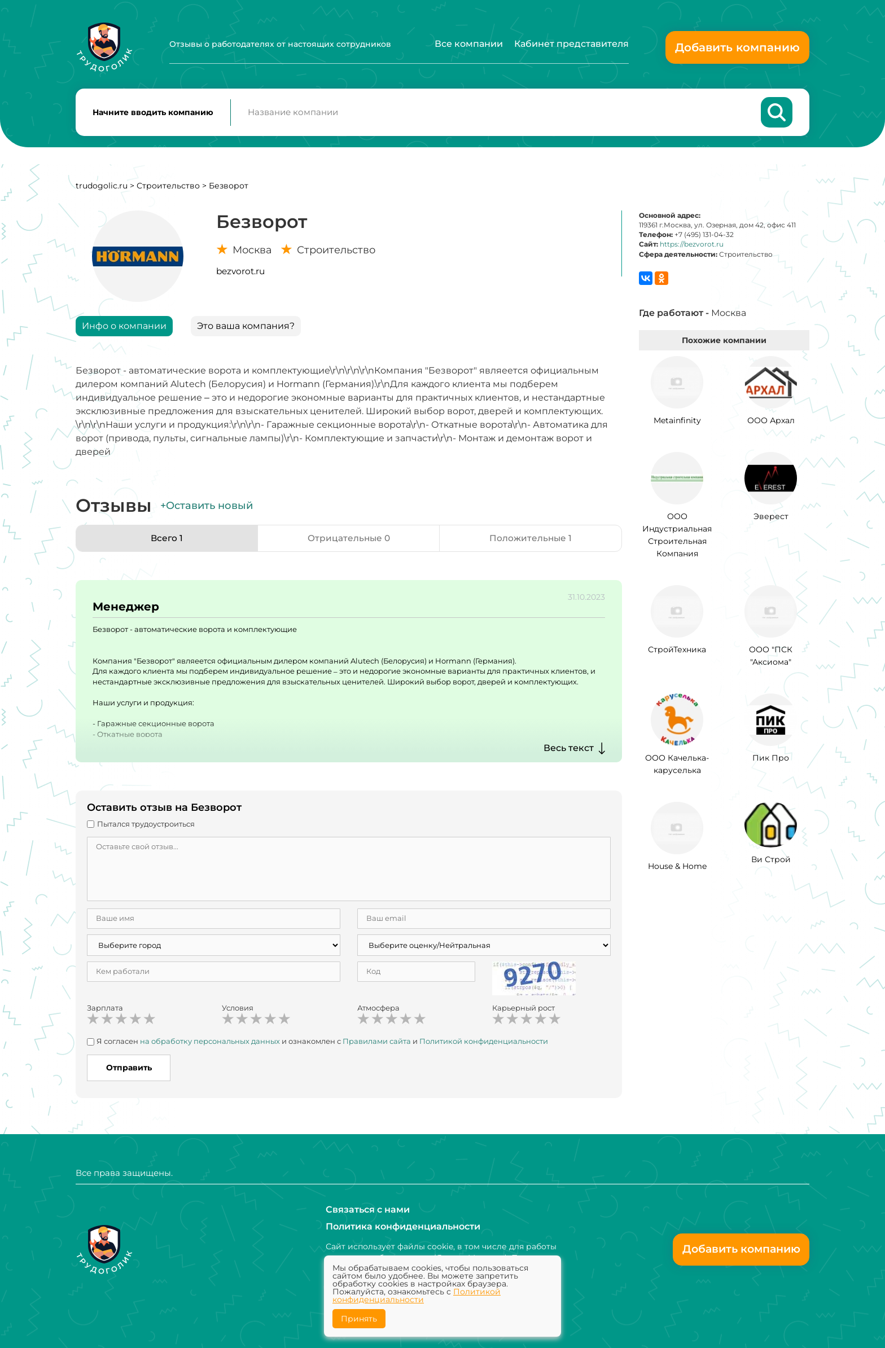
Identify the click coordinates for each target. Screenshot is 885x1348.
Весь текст (569, 750)
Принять (359, 1319)
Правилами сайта (377, 1043)
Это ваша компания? (246, 328)
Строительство (168, 188)
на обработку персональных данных (210, 1043)
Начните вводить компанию (153, 113)
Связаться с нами (368, 1209)
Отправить (129, 1070)
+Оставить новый (206, 508)
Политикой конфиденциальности (483, 1043)
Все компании (469, 43)
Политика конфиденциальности (403, 1226)
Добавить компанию (737, 47)
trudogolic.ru (102, 188)
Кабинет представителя (571, 43)
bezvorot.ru (240, 273)
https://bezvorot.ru (692, 246)
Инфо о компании (124, 328)
